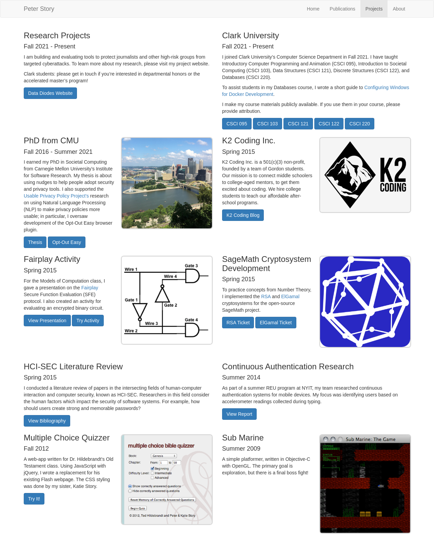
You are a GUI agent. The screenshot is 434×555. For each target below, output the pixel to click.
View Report (239, 414)
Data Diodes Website (50, 93)
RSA (266, 296)
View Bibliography (47, 421)
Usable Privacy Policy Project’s (56, 196)
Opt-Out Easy (66, 242)
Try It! (34, 498)
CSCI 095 (236, 123)
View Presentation (47, 320)
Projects (374, 9)
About (399, 9)
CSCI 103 (267, 123)
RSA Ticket (238, 322)
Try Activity (87, 320)
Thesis (35, 242)
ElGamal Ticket (276, 322)
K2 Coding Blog (242, 215)
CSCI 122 (329, 123)
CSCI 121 (298, 123)
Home (313, 9)
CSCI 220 (359, 123)
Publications (342, 9)
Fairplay (89, 287)
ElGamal (290, 296)
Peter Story (39, 8)
